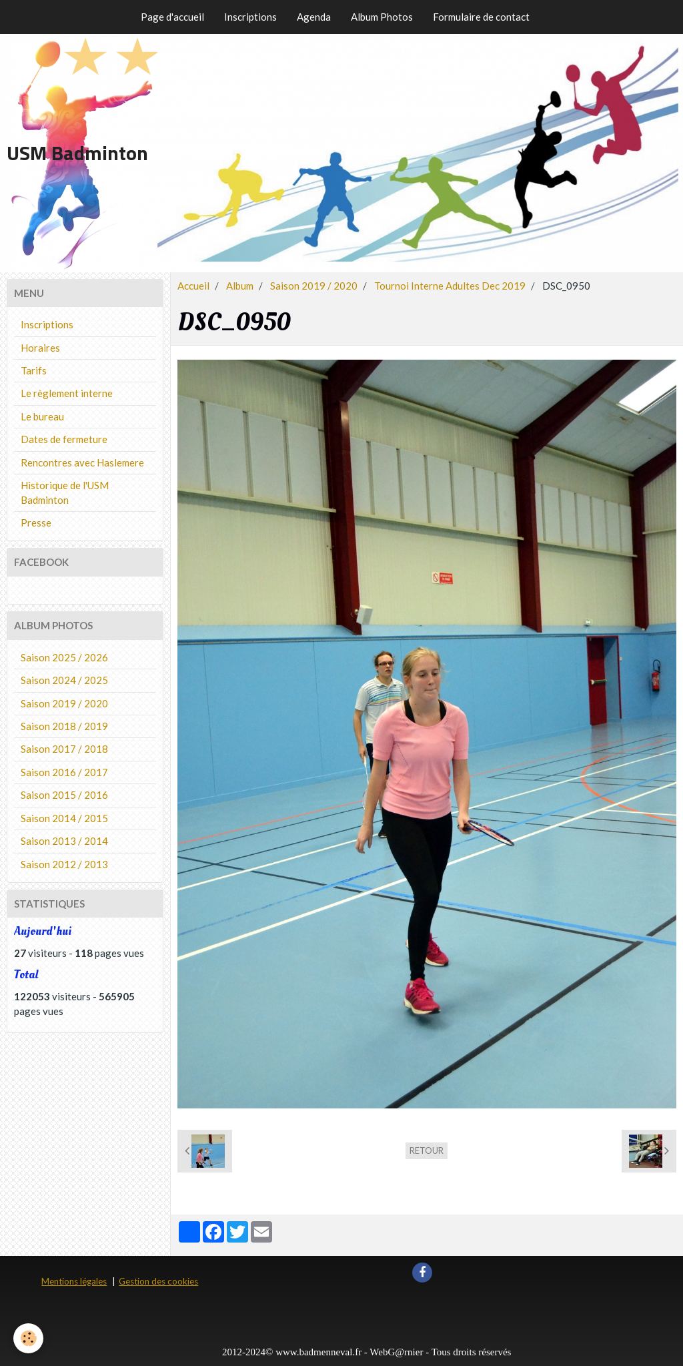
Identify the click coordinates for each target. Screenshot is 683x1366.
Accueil (193, 286)
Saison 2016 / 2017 (64, 772)
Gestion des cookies (158, 1281)
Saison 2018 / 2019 (64, 726)
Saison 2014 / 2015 (64, 818)
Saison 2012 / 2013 (64, 864)
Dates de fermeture (64, 439)
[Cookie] (28, 1338)
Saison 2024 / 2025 (64, 680)
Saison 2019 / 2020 (314, 286)
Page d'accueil (172, 17)
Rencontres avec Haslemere (82, 462)
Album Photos (382, 17)
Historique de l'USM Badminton (65, 492)
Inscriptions (250, 17)
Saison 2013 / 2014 (64, 841)
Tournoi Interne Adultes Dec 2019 (450, 286)
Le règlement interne (67, 393)
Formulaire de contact (481, 17)
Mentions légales (74, 1281)
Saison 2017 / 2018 (64, 749)
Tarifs (34, 370)
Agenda (314, 17)
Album (239, 286)
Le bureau (42, 416)
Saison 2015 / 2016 (64, 795)
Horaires (40, 348)
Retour (427, 1150)
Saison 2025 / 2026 (64, 657)
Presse (36, 523)
